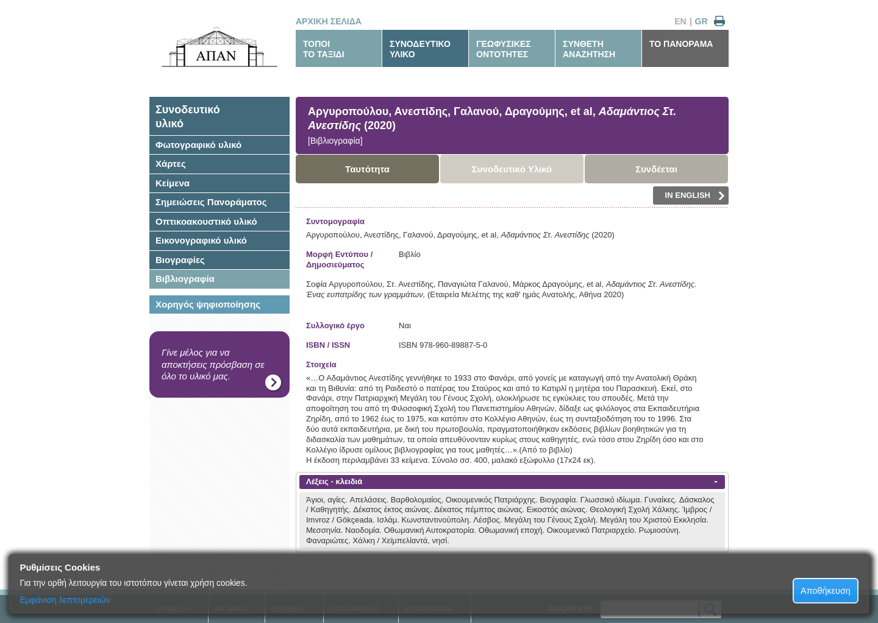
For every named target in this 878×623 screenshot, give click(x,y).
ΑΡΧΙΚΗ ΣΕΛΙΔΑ (329, 21)
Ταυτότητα (367, 169)
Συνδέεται (656, 169)
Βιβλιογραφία (185, 278)
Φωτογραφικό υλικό (198, 144)
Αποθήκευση (826, 591)
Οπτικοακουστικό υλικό (206, 221)
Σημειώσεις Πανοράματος (211, 202)
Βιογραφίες (180, 260)
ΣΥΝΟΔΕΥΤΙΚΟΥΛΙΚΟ (420, 49)
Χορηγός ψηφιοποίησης (207, 304)
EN (680, 21)
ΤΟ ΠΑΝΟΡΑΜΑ (681, 44)
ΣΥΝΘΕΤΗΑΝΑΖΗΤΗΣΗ (589, 49)
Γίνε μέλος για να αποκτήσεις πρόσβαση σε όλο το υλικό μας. (213, 364)
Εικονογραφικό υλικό (201, 240)
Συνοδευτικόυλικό (187, 117)
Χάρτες (170, 163)
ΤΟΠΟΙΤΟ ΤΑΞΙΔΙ (323, 49)
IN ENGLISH (695, 195)
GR (701, 21)
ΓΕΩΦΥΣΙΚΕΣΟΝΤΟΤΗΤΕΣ (503, 49)
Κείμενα (172, 183)
